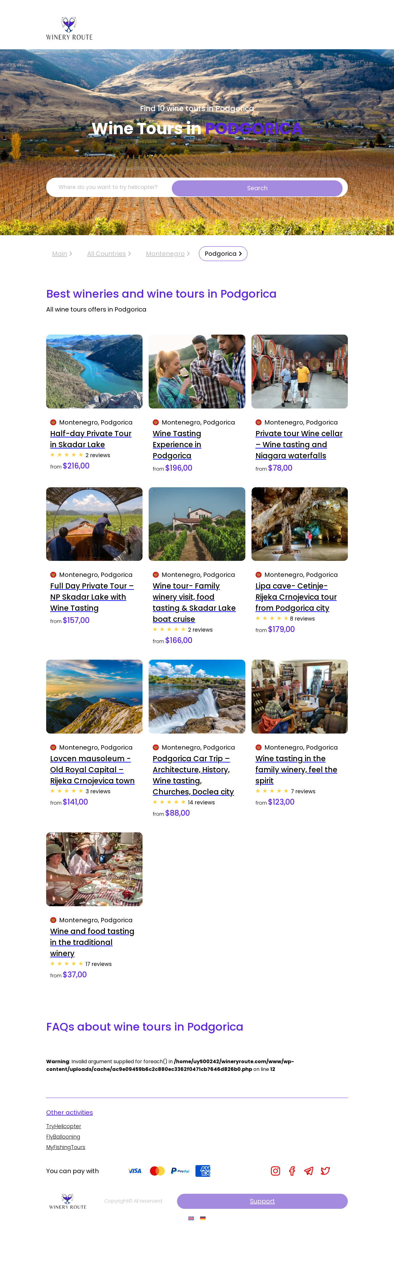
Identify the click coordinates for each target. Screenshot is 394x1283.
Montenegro (165, 257)
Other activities (69, 1160)
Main (62, 257)
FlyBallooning (64, 1185)
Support (320, 1250)
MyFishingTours (67, 1196)
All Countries (106, 257)
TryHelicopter (64, 1174)
